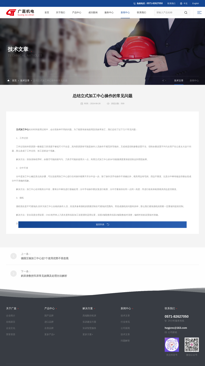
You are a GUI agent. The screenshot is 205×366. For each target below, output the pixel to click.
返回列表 (102, 224)
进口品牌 (49, 359)
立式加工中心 (22, 177)
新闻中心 (125, 13)
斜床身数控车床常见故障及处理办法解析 (44, 299)
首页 (47, 13)
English (198, 4)
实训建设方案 (89, 359)
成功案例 (93, 13)
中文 (188, 4)
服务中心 (109, 13)
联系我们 (174, 4)
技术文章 (24, 81)
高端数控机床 (89, 352)
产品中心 (76, 13)
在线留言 (10, 359)
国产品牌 (49, 352)
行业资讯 (125, 359)
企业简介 (10, 352)
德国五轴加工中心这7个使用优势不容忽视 (44, 281)
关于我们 (60, 13)
